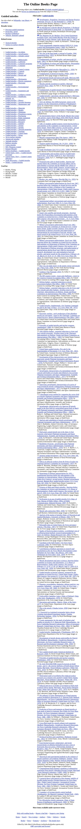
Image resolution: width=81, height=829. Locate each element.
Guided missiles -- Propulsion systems (18, 114)
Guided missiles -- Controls (14, 71)
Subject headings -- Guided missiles (17, 151)
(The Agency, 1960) (56, 137)
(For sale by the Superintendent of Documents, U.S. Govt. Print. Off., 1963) (57, 350)
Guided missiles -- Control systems (17, 69)
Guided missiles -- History (14, 100)
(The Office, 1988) (54, 283)
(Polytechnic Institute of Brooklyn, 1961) (56, 746)
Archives (44, 821)
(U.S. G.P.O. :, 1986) (57, 165)
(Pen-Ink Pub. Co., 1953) (57, 179)
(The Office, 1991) (58, 315)
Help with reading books (25, 813)
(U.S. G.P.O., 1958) (54, 150)
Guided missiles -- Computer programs (18, 64)
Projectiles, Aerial (11, 31)
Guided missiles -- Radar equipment (17, 118)
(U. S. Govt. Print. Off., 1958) (58, 217)
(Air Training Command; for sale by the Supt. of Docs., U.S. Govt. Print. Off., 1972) (57, 306)
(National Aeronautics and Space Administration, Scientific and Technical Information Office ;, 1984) (57, 409)
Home (18, 817)
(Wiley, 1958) (56, 74)
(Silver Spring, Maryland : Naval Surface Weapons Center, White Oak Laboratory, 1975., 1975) (57, 687)
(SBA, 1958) (52, 511)
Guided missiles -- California (15, 62)
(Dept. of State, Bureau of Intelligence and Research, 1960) (56, 801)
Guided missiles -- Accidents (15, 52)
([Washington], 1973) (56, 104)
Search (24, 817)
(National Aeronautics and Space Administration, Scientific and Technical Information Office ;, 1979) (55, 446)
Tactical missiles (11, 43)
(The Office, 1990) (58, 291)
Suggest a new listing (57, 813)
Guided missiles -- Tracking (14, 131)
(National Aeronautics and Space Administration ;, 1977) (58, 386)
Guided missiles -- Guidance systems (18, 95)
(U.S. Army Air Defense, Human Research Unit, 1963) (58, 533)
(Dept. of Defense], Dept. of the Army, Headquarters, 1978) (58, 597)
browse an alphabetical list (31, 11)
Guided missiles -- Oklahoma (15, 112)
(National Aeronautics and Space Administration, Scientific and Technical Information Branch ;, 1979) (58, 360)
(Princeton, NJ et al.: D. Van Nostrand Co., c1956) (58, 20)
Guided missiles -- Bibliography (16, 60)
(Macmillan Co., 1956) (57, 69)
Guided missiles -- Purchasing (15, 116)
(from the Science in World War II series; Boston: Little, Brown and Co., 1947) (57, 37)
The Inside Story (54, 821)
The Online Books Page (40, 4)
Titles (49, 817)
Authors (42, 817)
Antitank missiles (11, 141)
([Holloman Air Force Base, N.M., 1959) (57, 551)
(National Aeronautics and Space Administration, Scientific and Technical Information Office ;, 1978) (58, 396)
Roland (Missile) (11, 149)
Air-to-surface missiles (13, 137)
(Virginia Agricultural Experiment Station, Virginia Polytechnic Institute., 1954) (56, 614)
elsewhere (4, 22)
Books (23, 821)
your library (25, 20)
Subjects (56, 817)
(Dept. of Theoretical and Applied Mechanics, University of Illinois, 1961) (58, 516)
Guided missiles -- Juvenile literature (18, 102)
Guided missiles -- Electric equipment (18, 81)
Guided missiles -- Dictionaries (16, 79)
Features (36, 821)
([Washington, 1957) (57, 632)
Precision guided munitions (14, 30)
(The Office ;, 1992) (58, 334)
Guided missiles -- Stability (14, 124)
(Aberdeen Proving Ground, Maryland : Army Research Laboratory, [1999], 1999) (58, 770)
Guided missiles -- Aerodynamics (16, 54)
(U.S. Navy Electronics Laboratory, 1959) (56, 155)
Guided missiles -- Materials (15, 108)
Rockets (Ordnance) (12, 33)
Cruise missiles (10, 145)
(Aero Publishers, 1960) (59, 90)
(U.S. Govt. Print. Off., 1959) (57, 564)
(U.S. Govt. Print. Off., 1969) (58, 586)
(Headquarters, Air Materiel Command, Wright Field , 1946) (57, 793)
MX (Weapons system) (13, 147)
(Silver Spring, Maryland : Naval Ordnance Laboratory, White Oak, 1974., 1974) (58, 667)
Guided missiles (48, 16)
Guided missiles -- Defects (14, 73)
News (29, 821)
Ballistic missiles (11, 143)
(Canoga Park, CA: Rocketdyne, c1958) (58, 28)
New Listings (33, 817)
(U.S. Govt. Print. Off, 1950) (58, 478)
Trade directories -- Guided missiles (17, 160)
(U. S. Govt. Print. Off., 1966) (56, 203)
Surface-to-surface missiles (14, 45)
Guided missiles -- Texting (14, 127)
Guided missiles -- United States (16, 133)
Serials (63, 817)
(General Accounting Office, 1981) (58, 277)
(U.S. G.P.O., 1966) (58, 187)
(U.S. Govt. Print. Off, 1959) (58, 490)
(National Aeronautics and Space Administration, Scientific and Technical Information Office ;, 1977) (57, 374)
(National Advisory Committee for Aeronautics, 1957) (57, 462)
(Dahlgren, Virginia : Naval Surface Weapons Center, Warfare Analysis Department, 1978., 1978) (57, 759)
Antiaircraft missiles (12, 139)
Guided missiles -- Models (14, 110)
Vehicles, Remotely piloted (14, 35)
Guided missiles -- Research (15, 122)
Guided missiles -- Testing (14, 126)
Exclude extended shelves (54, 9)
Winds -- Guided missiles (14, 162)
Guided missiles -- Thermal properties (18, 129)
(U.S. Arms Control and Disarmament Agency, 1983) (57, 46)
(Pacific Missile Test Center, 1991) (58, 118)
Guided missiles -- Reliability (15, 120)
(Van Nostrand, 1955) (50, 272)
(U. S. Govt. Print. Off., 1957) (58, 574)
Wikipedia (17, 20)
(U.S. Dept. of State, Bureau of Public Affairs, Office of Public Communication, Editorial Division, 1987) (57, 501)
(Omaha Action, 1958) (53, 608)
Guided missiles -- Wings (14, 135)
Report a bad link (42, 813)
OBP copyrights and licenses (40, 826)
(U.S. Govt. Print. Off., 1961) (57, 230)
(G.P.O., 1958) (56, 143)
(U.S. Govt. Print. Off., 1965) (58, 249)
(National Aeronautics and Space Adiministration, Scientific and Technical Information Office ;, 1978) (58, 435)
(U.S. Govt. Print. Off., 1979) (58, 127)
